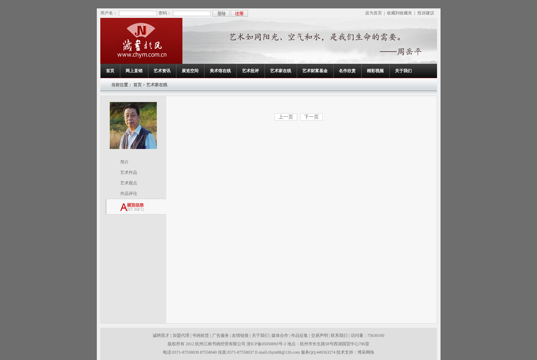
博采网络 (365, 352)
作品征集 (299, 335)
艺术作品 (128, 172)
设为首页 (373, 13)
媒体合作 (279, 335)
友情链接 (240, 335)
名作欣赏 (347, 70)
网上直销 (134, 70)
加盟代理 (181, 335)
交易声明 (319, 335)
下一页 (311, 117)
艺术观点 (128, 183)
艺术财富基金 (315, 70)
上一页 (285, 117)
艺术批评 (250, 70)
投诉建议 (425, 13)
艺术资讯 (162, 70)
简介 (124, 161)
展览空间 (190, 70)
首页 (110, 70)
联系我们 (339, 335)
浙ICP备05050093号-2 (267, 343)
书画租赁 (200, 335)
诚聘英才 (161, 335)
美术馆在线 (220, 70)
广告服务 (220, 335)
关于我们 (403, 70)
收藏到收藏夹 (399, 13)
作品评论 (128, 193)
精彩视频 (375, 70)
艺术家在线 (280, 70)
